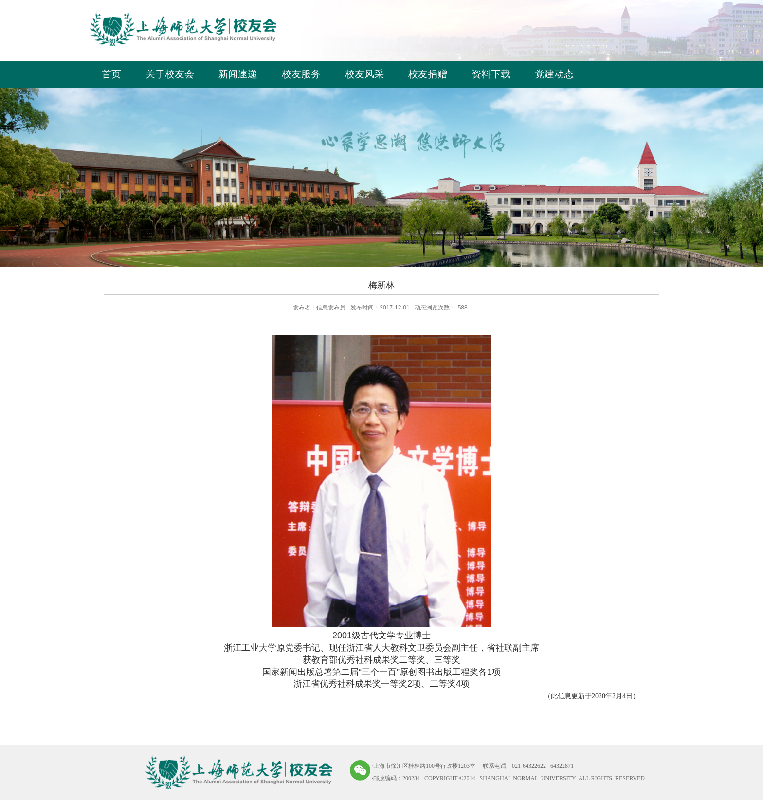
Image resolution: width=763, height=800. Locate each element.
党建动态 (554, 74)
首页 (111, 74)
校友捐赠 (427, 74)
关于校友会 (169, 74)
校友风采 (364, 74)
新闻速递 (237, 74)
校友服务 (301, 74)
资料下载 (491, 74)
